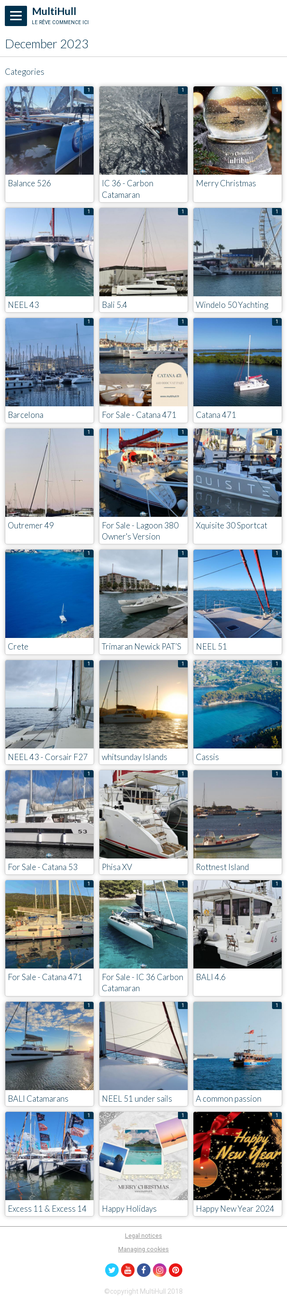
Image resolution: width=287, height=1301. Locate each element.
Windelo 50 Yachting (232, 305)
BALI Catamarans (38, 1098)
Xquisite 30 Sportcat (231, 525)
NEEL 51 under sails (137, 1098)
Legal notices (143, 1235)
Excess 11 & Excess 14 (47, 1209)
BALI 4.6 (211, 977)
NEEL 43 (23, 305)
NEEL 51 (211, 647)
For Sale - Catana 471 (139, 415)
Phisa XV (117, 867)
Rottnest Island (222, 867)
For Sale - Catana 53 (43, 867)
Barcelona (25, 415)
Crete (18, 647)
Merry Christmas (226, 184)
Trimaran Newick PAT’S (141, 647)
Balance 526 (29, 184)
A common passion (228, 1098)
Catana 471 (216, 415)
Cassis (207, 757)
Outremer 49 (31, 525)
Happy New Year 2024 (235, 1209)
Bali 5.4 (114, 305)
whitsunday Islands (134, 757)
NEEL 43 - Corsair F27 (48, 757)
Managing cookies (143, 1249)
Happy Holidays (129, 1209)
